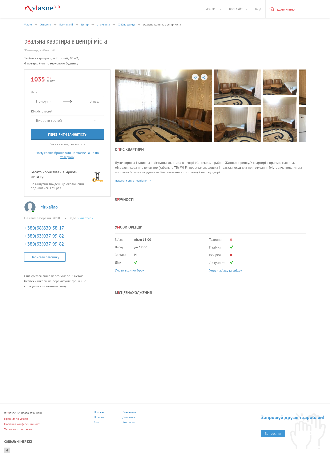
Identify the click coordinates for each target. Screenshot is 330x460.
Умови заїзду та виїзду (225, 270)
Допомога (128, 417)
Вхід (258, 9)
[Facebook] (7, 450)
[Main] (42, 8)
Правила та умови (16, 418)
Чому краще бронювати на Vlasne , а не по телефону (67, 155)
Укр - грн (211, 9)
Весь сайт (235, 9)
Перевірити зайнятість (67, 134)
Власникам (129, 412)
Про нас (99, 412)
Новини (99, 417)
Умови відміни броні (130, 270)
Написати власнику (45, 257)
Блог (97, 422)
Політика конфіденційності (22, 424)
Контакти (128, 422)
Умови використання (18, 429)
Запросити (273, 433)
